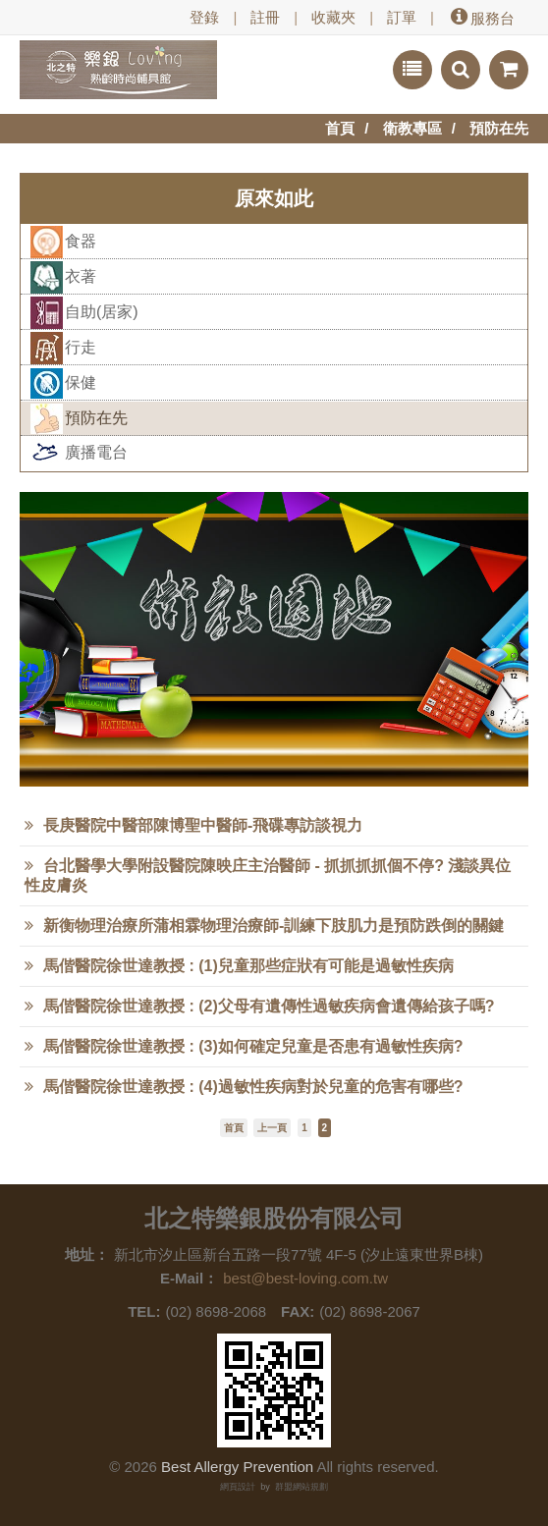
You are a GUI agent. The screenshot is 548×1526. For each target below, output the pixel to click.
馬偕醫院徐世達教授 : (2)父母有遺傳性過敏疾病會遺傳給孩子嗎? (260, 1006)
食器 (80, 241)
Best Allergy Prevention (237, 1466)
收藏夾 (333, 17)
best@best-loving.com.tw (305, 1278)
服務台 (481, 18)
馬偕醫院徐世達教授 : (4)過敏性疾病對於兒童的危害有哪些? (244, 1086)
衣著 (80, 276)
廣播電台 (96, 452)
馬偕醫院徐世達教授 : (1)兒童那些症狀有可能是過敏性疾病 (239, 965)
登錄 (204, 17)
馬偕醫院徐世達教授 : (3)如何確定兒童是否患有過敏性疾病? (244, 1046)
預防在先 (96, 417)
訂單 (401, 17)
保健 (80, 382)
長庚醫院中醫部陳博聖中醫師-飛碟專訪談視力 (193, 825)
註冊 (265, 17)
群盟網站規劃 (301, 1487)
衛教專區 (412, 128)
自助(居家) (101, 311)
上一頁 (272, 1127)
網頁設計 (237, 1487)
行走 (80, 347)
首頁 (340, 128)
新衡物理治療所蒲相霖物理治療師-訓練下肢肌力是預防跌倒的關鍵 (264, 925)
